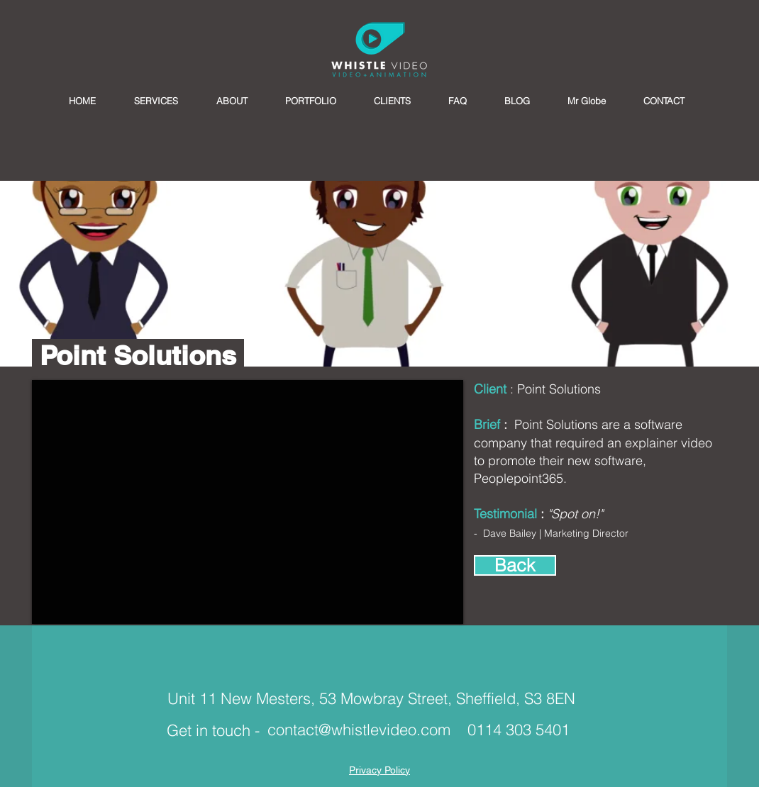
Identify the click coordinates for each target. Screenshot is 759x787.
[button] (156, 101)
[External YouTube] (247, 502)
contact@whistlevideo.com (358, 729)
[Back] (515, 565)
